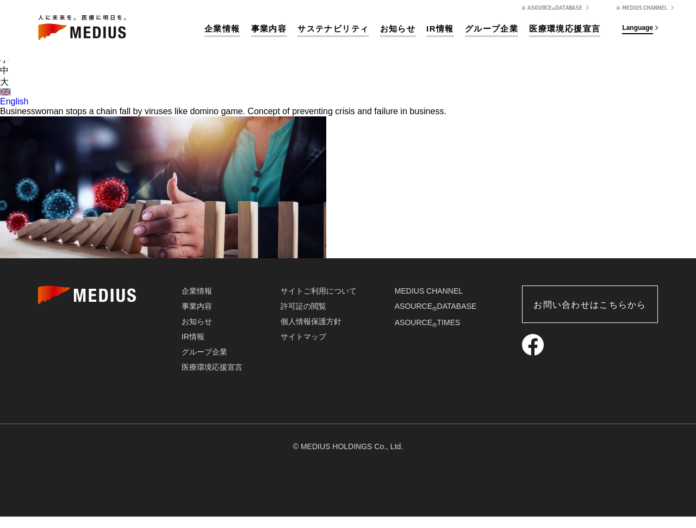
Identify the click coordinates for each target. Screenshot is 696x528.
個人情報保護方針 (311, 321)
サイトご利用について (319, 291)
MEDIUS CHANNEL (429, 291)
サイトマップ (303, 336)
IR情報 (440, 28)
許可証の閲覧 (303, 306)
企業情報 (222, 28)
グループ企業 (491, 28)
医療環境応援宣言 (564, 28)
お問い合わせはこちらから (589, 304)
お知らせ (398, 28)
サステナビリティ (333, 28)
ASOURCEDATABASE (435, 306)
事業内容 (269, 28)
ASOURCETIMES (428, 322)
